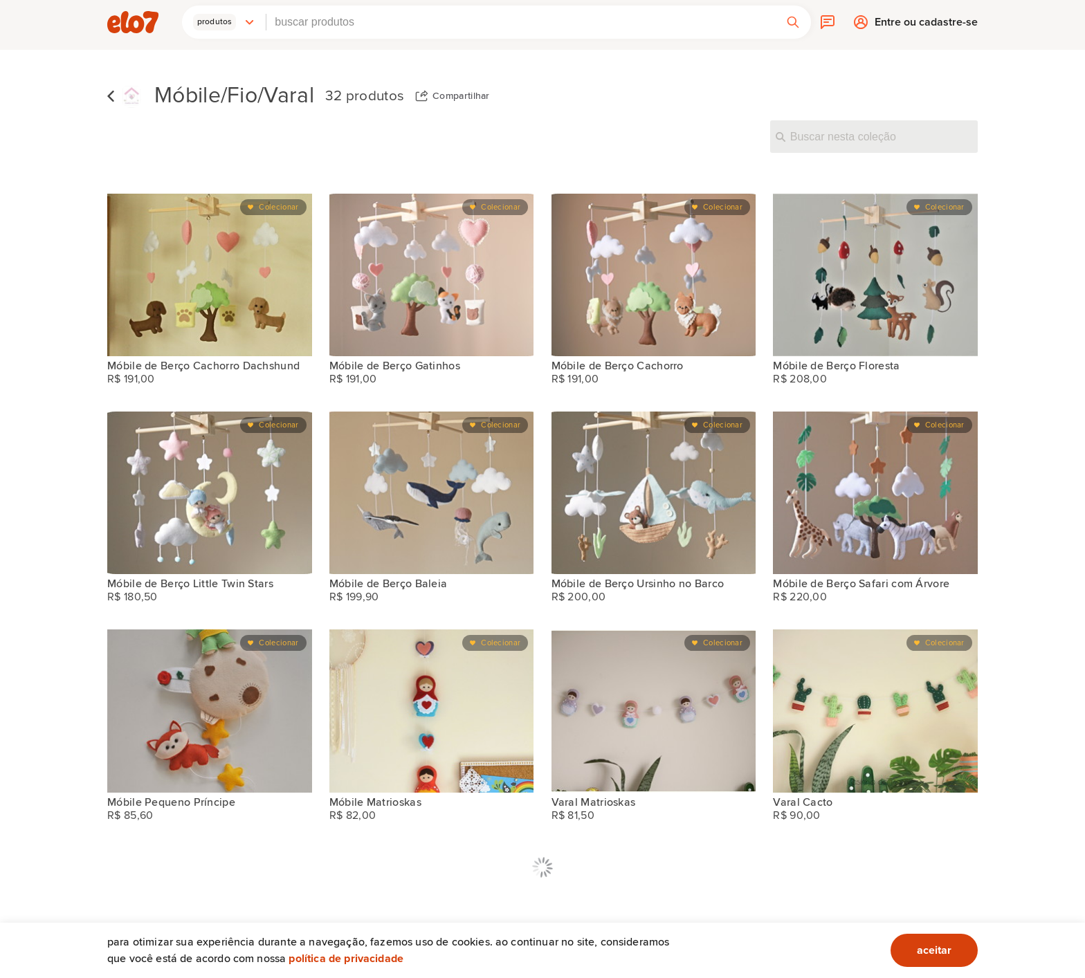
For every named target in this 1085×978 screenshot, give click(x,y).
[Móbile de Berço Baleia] (431, 493)
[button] (224, 22)
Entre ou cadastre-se (926, 26)
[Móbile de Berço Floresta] (875, 275)
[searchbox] (520, 22)
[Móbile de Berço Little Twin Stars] (209, 493)
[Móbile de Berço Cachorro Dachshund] (209, 275)
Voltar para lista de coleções (110, 96)
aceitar (934, 950)
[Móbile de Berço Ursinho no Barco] (653, 493)
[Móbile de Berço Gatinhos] (431, 275)
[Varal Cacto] (875, 710)
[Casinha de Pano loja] (131, 96)
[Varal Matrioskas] (653, 710)
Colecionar (278, 207)
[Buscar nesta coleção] (874, 136)
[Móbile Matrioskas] (431, 710)
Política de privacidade (346, 958)
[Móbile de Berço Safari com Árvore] (875, 493)
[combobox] (520, 22)
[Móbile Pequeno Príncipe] (209, 710)
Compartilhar (461, 96)
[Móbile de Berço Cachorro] (653, 275)
